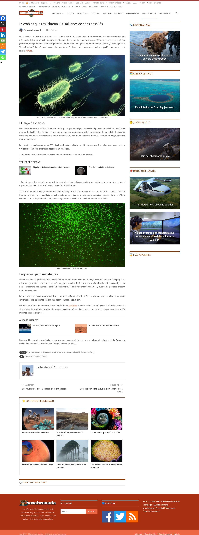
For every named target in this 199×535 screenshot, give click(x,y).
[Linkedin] (3, 35)
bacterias (73, 302)
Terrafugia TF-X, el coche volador (154, 201)
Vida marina (55, 3)
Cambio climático (113, 3)
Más (156, 3)
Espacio (44, 3)
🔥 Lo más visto (32, 3)
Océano (37, 353)
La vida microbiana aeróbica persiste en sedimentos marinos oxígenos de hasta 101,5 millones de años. (61, 349)
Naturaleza (58, 10)
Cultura (96, 10)
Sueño (87, 3)
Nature (29, 47)
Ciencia (70, 10)
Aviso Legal (138, 531)
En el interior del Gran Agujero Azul (154, 103)
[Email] (3, 40)
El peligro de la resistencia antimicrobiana (51, 164)
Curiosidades (132, 10)
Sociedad (118, 10)
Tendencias (170, 505)
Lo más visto (154, 498)
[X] (3, 24)
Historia (107, 10)
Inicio (21, 3)
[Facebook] (3, 18)
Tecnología (82, 10)
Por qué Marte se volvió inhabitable (104, 322)
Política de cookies (150, 531)
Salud (71, 3)
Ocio (145, 508)
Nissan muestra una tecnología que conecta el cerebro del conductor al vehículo (154, 233)
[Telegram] (3, 51)
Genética (127, 3)
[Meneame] (3, 46)
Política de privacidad (165, 531)
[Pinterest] (3, 29)
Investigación (149, 10)
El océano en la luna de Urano (101, 164)
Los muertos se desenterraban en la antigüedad (44, 385)
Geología (79, 3)
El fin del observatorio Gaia (155, 152)
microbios (29, 353)
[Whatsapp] (3, 57)
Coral (149, 3)
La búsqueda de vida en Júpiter (46, 322)
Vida (44, 353)
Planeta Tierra (98, 3)
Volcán (142, 3)
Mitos (64, 3)
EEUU (135, 3)
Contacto (177, 531)
